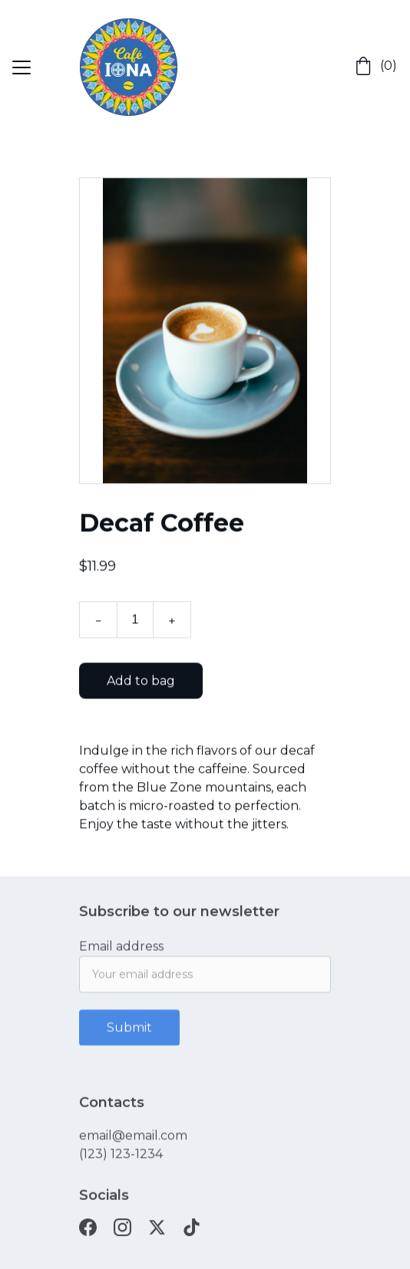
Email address (121, 951)
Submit (129, 1032)
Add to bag (141, 684)
